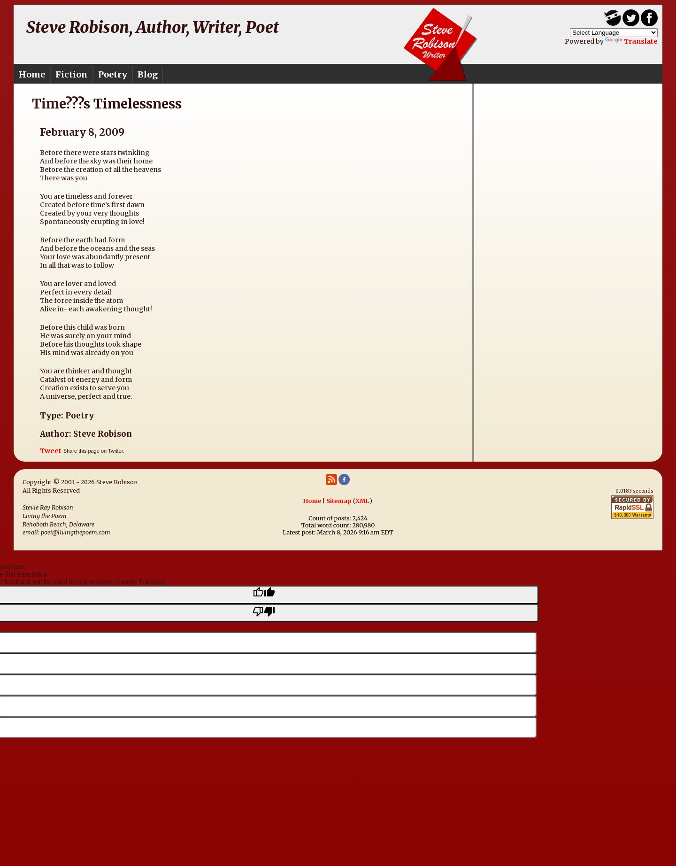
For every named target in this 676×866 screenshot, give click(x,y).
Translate (631, 41)
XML (362, 500)
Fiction (71, 74)
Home (32, 74)
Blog (148, 74)
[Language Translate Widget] (614, 32)
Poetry (112, 74)
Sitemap (339, 500)
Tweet (50, 451)
